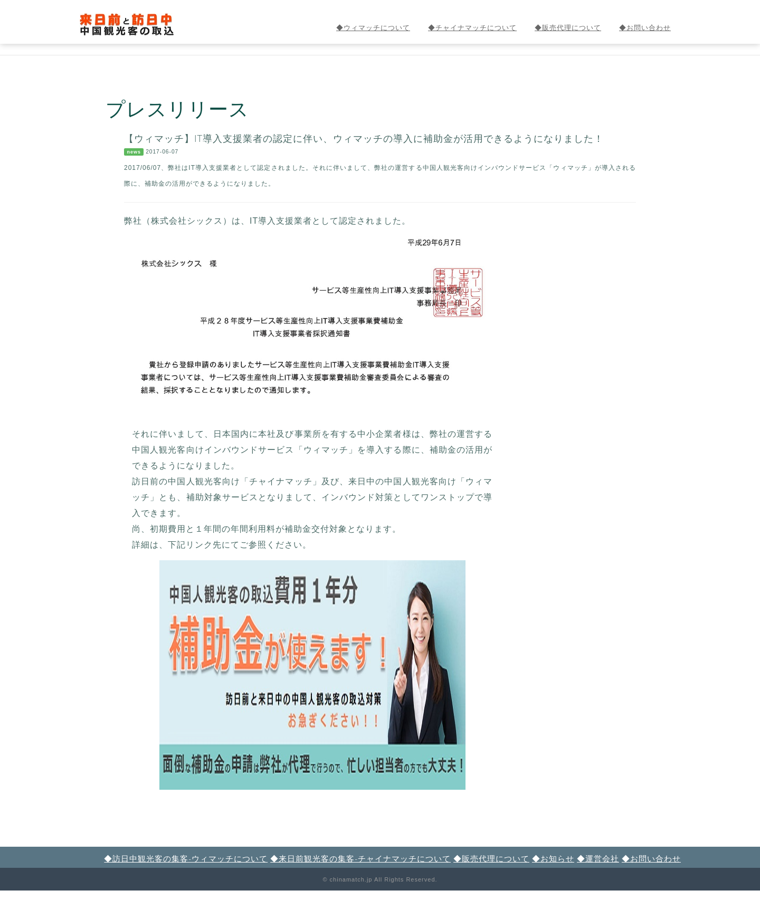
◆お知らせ (553, 858)
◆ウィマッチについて (373, 27)
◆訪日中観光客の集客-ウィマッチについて (186, 858)
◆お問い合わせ (645, 27)
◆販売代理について (568, 27)
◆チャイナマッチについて (472, 27)
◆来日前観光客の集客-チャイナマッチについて (360, 858)
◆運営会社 (598, 858)
